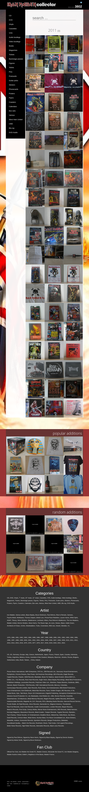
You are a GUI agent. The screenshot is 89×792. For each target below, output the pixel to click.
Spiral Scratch (59, 677)
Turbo (38, 626)
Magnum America (56, 704)
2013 (8, 643)
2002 (34, 640)
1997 (13, 640)
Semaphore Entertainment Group (70, 693)
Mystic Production (19, 685)
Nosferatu (71, 682)
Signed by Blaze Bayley (47, 737)
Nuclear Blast (41, 717)
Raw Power (31, 674)
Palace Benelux (62, 682)
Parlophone (11, 674)
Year (44, 633)
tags (8, 783)
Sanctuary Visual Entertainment (66, 671)
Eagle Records (68, 674)
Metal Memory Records (35, 698)
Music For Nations (48, 677)
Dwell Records (12, 717)
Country (44, 650)
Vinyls (11, 24)
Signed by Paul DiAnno (14, 737)
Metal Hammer (72, 709)
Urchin (23, 626)
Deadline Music (45, 715)
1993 (67, 637)
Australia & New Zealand (38, 657)
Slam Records (32, 688)
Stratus (57, 623)
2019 (50, 643)
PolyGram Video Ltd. (42, 682)
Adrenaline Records (42, 726)
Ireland (37, 660)
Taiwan (26, 660)
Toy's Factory (11, 715)
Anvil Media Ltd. (44, 696)
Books (11, 46)
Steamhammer (12, 698)
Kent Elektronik (26, 690)
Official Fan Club (12, 752)
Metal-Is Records (12, 709)
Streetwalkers (30, 626)
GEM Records (29, 677)
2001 (29, 640)
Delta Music (63, 715)
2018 (46, 643)
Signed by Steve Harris (30, 737)
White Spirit (74, 617)
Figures (12, 63)
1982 (21, 637)
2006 (50, 640)
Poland (56, 654)
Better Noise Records (14, 726)
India (17, 660)
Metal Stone (32, 717)
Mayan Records (67, 707)
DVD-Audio (13, 132)
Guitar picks (13, 81)
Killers (46, 620)
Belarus (22, 657)
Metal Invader (39, 712)
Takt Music (23, 693)
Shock (45, 723)
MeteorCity (54, 715)
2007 (55, 640)
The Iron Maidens (72, 620)
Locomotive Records (28, 682)
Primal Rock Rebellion (52, 617)
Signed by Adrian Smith (14, 740)
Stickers (12, 85)
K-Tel (72, 690)
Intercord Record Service (72, 701)
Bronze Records (60, 696)
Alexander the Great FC (56, 752)
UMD (11, 124)
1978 (38, 643)
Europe (22, 654)
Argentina (15, 657)
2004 (42, 640)
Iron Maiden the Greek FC (27, 752)
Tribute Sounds (22, 715)
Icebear (16, 720)
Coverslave (44, 626)
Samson (70, 615)
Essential (69, 696)
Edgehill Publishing (52, 693)
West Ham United (16, 119)
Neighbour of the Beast (35, 754)
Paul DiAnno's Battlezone (57, 620)
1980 (13, 637)
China (33, 660)
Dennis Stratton (22, 623)
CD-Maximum (22, 698)
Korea (28, 657)
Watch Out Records (28, 723)
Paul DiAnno (51, 615)
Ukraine (64, 657)
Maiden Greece (42, 752)
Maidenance (32, 620)
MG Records (66, 690)
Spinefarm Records (40, 720)
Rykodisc (72, 712)
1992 (63, 637)
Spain (62, 654)
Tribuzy (14, 620)
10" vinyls (28, 598)
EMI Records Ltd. (50, 671)
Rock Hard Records (31, 679)
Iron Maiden (11, 615)
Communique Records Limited (17, 688)
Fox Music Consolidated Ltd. (55, 717)
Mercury (57, 685)
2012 (76, 640)
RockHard (39, 723)
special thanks (25, 781)
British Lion (40, 617)
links (11, 783)
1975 (25, 643)
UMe (52, 696)
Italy (27, 654)
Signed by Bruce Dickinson (32, 740)
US (8, 654)
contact (8, 785)
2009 (63, 640)
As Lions (52, 623)
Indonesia (74, 654)
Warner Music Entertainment (47, 709)
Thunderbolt (66, 704)
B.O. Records (37, 701)
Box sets (12, 111)
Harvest (9, 685)
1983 (25, 637)
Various (12, 115)
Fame (48, 690)
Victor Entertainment (13, 690)
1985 (34, 637)
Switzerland (11, 660)
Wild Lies (52, 626)
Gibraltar (64, 626)
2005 (46, 640)
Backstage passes (16, 59)
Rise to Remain (61, 615)
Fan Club (44, 747)
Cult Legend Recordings (65, 723)
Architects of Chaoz (13, 626)
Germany (16, 654)
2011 (71, 640)
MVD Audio (70, 698)
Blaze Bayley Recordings (56, 679)
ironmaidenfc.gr (25, 783)
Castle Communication (41, 707)
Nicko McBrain (22, 620)
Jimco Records (34, 704)
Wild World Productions (67, 688)
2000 (25, 640)
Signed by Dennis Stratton (64, 737)
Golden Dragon (56, 690)
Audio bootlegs (14, 37)
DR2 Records (61, 709)
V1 (68, 626)
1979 (8, 637)
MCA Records (58, 674)
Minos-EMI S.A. (70, 677)
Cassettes (13, 29)
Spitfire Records (60, 698)
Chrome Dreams (20, 674)
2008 (59, 640)
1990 (55, 637)
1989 (50, 637)
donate (19, 781)
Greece (31, 654)
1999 (21, 640)
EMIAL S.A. (11, 679)
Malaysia (51, 657)
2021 (59, 643)
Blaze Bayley (30, 615)
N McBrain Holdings (13, 682)
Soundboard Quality (13, 723)
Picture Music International (16, 671)
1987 (42, 637)
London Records (55, 707)
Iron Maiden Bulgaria (71, 752)
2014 (13, 643)
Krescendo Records (26, 720)
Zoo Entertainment (53, 688)
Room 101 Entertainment (36, 693)
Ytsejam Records (50, 712)
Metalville (10, 720)
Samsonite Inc (44, 704)
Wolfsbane (20, 617)
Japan (46, 654)
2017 (42, 643)
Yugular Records (62, 712)
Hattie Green (70, 623)
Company (44, 667)
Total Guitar (52, 723)
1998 (17, 640)
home (8, 781)
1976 (29, 643)
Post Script (22, 709)
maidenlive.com (17, 783)
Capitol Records (12, 677)
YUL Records (20, 679)
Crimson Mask (22, 717)
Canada (67, 654)
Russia (70, 657)
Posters (12, 94)
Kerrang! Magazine (13, 712)
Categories (44, 593)
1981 (17, 637)
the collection (14, 781)
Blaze (63, 623)
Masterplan (34, 696)
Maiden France (49, 754)
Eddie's (24, 754)
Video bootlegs (14, 42)
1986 (38, 637)
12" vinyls (35, 598)
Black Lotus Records (57, 726)
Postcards (13, 76)
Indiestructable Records (15, 701)
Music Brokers (70, 717)
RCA (44, 701)
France (51, 654)
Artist (44, 610)
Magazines (13, 50)
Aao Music (71, 715)
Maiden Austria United (14, 754)
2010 (67, 640)
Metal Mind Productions (73, 679)
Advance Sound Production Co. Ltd (18, 696)
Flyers (11, 98)
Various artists (20, 615)
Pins (10, 72)
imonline (80, 781)
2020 (55, 643)
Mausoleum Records (27, 712)
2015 (17, 643)
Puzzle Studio (11, 704)
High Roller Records (28, 726)
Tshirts (11, 67)
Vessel (58, 626)
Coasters (12, 102)
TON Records (30, 685)
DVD (11, 20)
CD (10, 16)
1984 (29, 637)
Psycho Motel (11, 617)
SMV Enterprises (30, 671)
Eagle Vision (43, 679)
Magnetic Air (28, 701)
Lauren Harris (64, 617)
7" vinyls (21, 598)
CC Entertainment (33, 715)
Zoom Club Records (26, 707)
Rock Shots (42, 688)
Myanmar (57, 657)
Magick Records (49, 698)
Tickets (11, 55)
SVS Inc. (40, 671)
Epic (17, 693)
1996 (8, 640)
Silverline (53, 682)
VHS (11, 33)
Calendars (13, 106)
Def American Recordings (44, 674)
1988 (46, 637)
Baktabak (64, 720)
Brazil (21, 660)
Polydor (21, 677)
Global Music (11, 693)
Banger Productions (54, 720)
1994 (71, 637)
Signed (44, 733)
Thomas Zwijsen (30, 617)
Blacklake (38, 677)
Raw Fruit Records (13, 707)
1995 (76, 637)
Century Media (32, 709)
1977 (34, 643)
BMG (77, 682)
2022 (63, 643)
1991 (59, 637)
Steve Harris (33, 623)
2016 (21, 643)
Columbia (64, 685)
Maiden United (12, 623)
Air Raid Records (22, 704)
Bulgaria (75, 657)
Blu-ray (11, 128)
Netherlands (39, 654)
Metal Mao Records (38, 690)
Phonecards (13, 89)
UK (11, 654)
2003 (38, 640)
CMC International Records (44, 685)
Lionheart (40, 620)
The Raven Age (43, 623)
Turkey (9, 657)
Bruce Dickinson (40, 615)
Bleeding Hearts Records (54, 701)
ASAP (9, 620)
